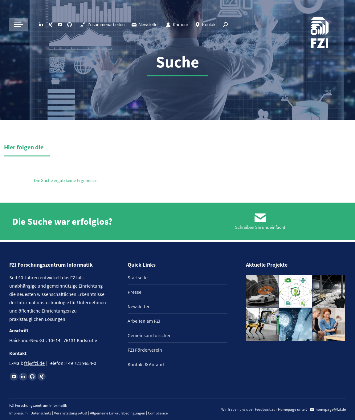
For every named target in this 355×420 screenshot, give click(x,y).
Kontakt (205, 24)
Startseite (138, 277)
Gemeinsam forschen (150, 335)
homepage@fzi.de (331, 409)
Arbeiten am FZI (144, 321)
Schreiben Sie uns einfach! (260, 229)
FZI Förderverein (145, 350)
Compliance (158, 413)
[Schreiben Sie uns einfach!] (260, 218)
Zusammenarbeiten (102, 24)
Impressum (18, 413)
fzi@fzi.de (34, 363)
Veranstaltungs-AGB (70, 413)
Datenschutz (41, 413)
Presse (134, 292)
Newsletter (145, 24)
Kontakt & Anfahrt (146, 364)
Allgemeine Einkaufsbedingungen (117, 413)
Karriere (176, 24)
